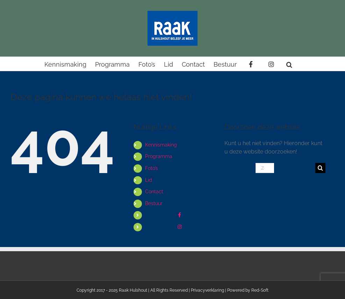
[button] (289, 64)
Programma (158, 156)
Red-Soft (259, 290)
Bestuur (154, 203)
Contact (154, 191)
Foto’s (151, 168)
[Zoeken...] (265, 168)
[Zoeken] (320, 168)
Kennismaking (161, 145)
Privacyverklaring (207, 290)
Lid (148, 180)
